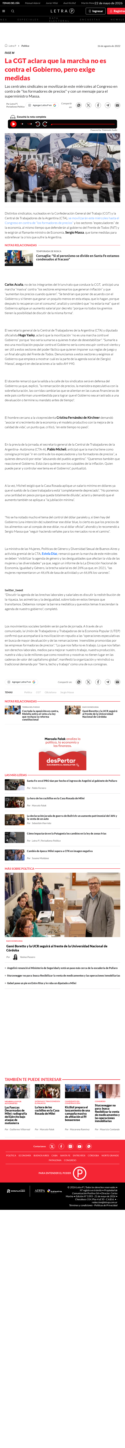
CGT (38, 692)
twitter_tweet (14, 590)
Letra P (12, 45)
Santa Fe (65, 1155)
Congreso (70, 1160)
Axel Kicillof (69, 2)
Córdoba (93, 1155)
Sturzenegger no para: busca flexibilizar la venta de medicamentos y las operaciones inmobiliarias (63, 975)
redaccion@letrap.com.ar (104, 1202)
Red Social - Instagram (70, 1146)
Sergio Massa (67, 692)
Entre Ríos (79, 1155)
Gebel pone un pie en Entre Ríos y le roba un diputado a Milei (41, 983)
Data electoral (59, 19)
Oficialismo (50, 692)
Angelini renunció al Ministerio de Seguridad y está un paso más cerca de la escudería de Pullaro (62, 967)
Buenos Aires (41, 1155)
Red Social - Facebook (61, 1146)
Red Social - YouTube (79, 1146)
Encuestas (90, 19)
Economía (25, 1155)
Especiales (28, 19)
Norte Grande (110, 1155)
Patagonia (55, 1160)
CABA (54, 1155)
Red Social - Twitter (52, 1146)
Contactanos (39, 1146)
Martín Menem (89, 2)
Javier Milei (52, 2)
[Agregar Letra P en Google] (42, 105)
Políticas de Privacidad (105, 1205)
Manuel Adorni (32, 2)
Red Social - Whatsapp (89, 1146)
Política (25, 45)
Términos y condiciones (81, 1205)
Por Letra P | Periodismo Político (15, 105)
